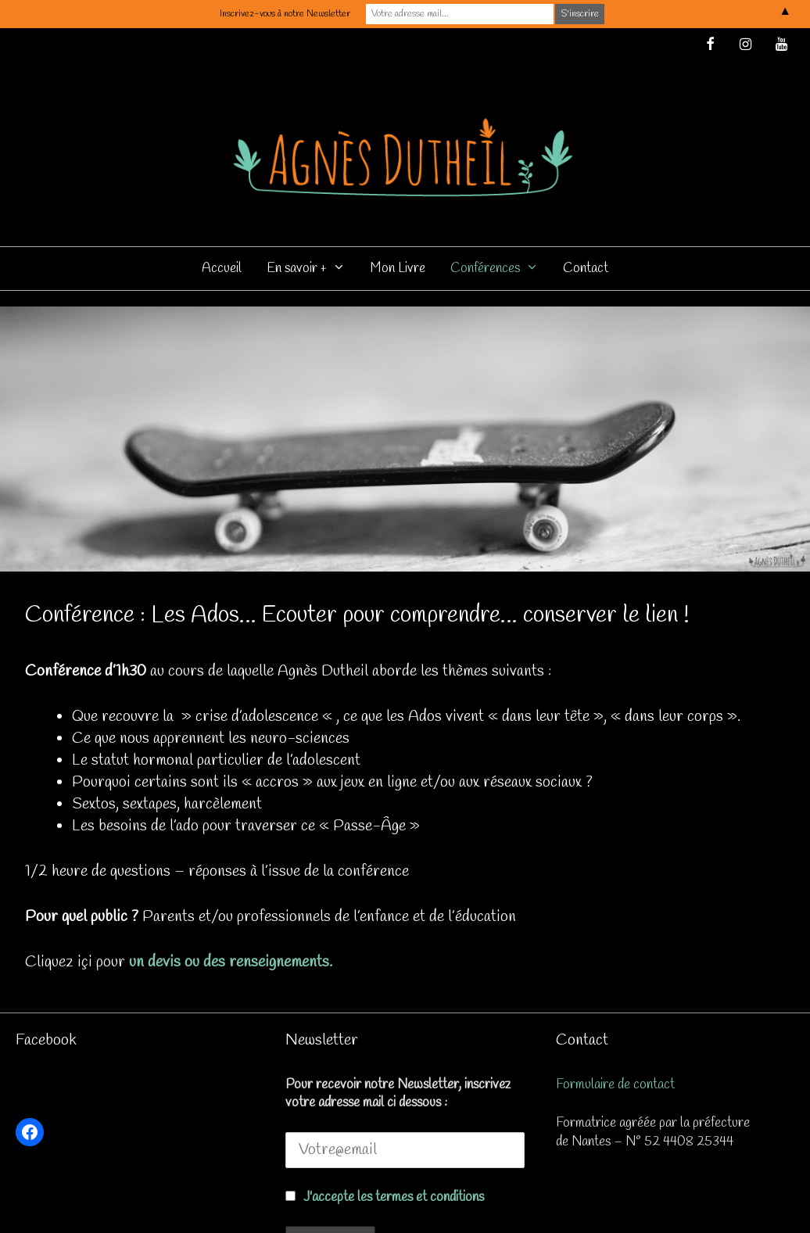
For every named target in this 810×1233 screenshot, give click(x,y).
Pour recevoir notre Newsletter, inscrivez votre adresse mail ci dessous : (398, 1094)
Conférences (500, 268)
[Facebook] (710, 46)
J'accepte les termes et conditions (393, 1197)
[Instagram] (746, 46)
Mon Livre (398, 269)
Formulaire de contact (615, 1085)
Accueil (222, 269)
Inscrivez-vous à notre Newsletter (285, 14)
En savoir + (312, 268)
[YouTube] (781, 46)
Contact (585, 269)
